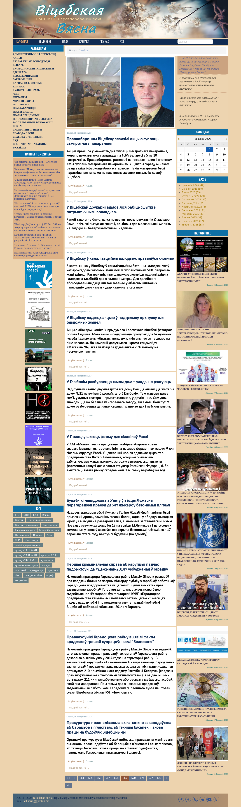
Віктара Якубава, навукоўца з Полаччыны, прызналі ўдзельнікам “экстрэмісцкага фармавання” (201, 440)
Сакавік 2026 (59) (192, 188)
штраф (49, 575)
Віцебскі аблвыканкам (40, 520)
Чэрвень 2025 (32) (193, 221)
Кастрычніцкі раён (25, 530)
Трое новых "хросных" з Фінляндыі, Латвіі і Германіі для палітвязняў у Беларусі (37, 246)
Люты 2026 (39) (191, 192)
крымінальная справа (26, 565)
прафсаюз (53, 570)
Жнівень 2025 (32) (193, 214)
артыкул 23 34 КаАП (26, 555)
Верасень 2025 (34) (193, 210)
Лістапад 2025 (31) (193, 203)
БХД (35, 515)
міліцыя (46, 565)
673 (159, 778)
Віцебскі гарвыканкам (27, 525)
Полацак (37, 535)
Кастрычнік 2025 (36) (194, 206)
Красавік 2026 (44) (193, 185)
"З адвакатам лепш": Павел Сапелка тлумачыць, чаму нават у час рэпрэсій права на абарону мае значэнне (37, 182)
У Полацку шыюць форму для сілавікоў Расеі (107, 437)
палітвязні (20, 570)
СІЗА (18, 540)
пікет (17, 575)
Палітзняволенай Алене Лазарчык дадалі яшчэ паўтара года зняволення (36, 254)
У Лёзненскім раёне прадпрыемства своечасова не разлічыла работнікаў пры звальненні (201, 712)
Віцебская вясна (42, 797)
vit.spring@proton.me (36, 801)
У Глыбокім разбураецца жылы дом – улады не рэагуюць (119, 382)
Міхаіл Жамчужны (49, 530)
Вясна (76, 28)
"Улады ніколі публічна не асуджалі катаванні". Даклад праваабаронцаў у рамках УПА (38, 217)
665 (90, 778)
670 (133, 778)
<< (68, 778)
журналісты (47, 560)
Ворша (46, 515)
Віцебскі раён (50, 525)
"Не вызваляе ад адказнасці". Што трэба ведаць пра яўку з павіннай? (35, 163)
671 (142, 778)
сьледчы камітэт (33, 575)
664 (82, 778)
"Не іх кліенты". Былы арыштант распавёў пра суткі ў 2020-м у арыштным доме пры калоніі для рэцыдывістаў (37, 206)
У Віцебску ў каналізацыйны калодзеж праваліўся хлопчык (120, 259)
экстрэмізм (21, 580)
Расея (49, 535)
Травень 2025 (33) (193, 224)
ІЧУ (17, 515)
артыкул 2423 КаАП (25, 560)
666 (99, 778)
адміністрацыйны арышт (28, 545)
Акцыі (89, 185)
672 (151, 778)
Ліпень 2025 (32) (192, 217)
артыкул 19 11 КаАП (26, 550)
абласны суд (31, 540)
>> (68, 785)
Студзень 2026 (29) (193, 196)
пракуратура (36, 570)
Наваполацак (22, 535)
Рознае (89, 237)
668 (116, 778)
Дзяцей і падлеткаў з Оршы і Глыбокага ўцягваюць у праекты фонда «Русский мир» (200, 766)
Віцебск (19, 520)
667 (108, 778)
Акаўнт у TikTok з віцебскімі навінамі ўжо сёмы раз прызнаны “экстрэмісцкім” (200, 277)
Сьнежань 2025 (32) (194, 199)
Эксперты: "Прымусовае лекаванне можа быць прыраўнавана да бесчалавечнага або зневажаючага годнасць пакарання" (37, 172)
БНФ (26, 515)
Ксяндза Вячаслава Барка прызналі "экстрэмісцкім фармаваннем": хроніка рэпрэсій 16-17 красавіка (35, 237)
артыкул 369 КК (49, 555)
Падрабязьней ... (79, 192)
